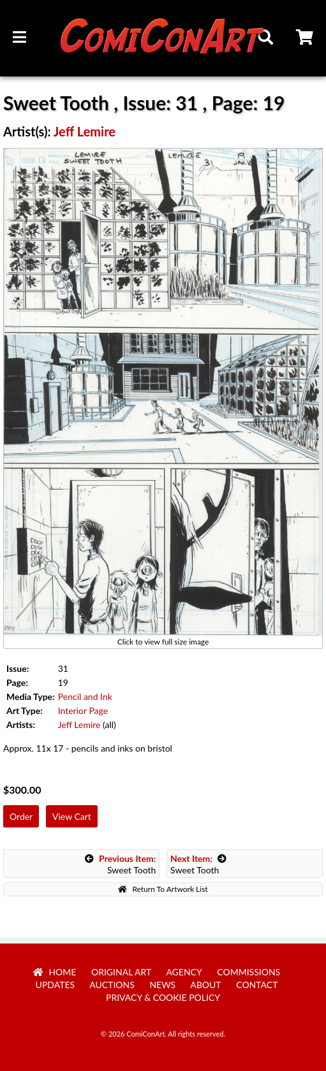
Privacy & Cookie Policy (163, 997)
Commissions (248, 971)
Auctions (112, 984)
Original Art (121, 971)
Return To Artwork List (162, 889)
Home (55, 971)
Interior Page (83, 710)
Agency (184, 971)
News (162, 984)
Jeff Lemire (84, 131)
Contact (257, 984)
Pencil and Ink (85, 696)
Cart (305, 38)
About (205, 984)
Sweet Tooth (120, 864)
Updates (55, 984)
